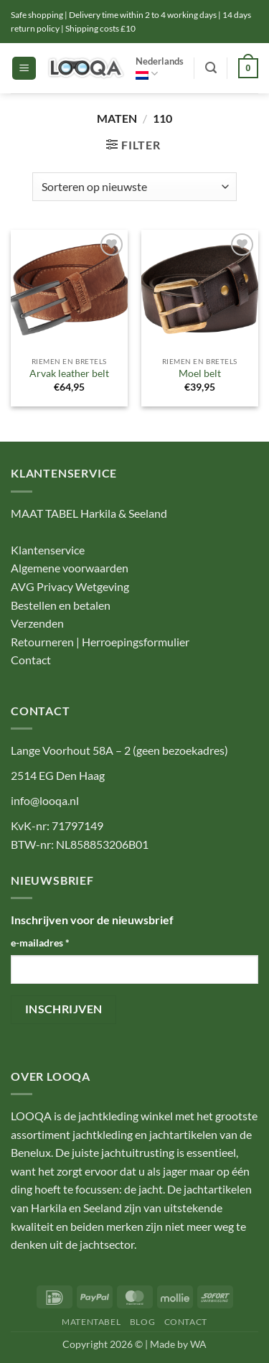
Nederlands (160, 67)
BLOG (142, 1321)
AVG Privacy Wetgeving (70, 586)
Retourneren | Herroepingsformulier (100, 641)
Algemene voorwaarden (69, 567)
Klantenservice (48, 550)
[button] (24, 68)
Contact (31, 659)
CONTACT (185, 1321)
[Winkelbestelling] (134, 186)
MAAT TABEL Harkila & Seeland (89, 513)
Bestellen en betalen (60, 605)
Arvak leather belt (69, 373)
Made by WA (178, 1344)
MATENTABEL (91, 1321)
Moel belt (200, 373)
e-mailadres (40, 942)
